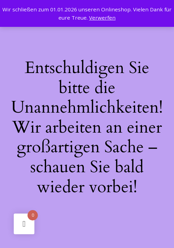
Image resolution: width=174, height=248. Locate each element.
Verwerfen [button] (102, 17)
